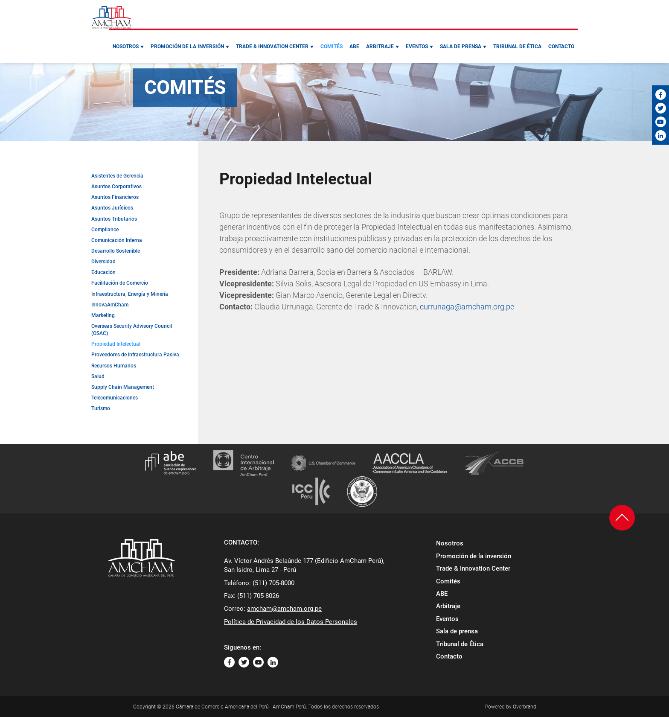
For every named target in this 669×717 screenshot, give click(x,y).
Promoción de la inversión (187, 47)
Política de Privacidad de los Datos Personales (290, 622)
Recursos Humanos (113, 366)
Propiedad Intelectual (115, 344)
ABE (354, 47)
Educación (103, 272)
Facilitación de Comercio (119, 283)
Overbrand (524, 707)
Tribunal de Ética (517, 47)
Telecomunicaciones (114, 398)
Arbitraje (380, 47)
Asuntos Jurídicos (112, 208)
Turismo (100, 408)
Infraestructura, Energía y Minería (129, 294)
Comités (331, 47)
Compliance (105, 230)
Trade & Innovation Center (272, 47)
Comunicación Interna (116, 240)
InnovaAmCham (109, 305)
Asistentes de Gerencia (117, 176)
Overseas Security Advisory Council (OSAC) (131, 329)
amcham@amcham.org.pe (284, 608)
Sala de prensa (460, 47)
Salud (98, 376)
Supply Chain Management (122, 387)
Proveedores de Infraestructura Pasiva (135, 355)
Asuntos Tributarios (114, 219)
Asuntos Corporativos (116, 186)
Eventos (417, 47)
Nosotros (126, 47)
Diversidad (103, 262)
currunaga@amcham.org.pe (467, 306)
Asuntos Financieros (115, 197)
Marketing (103, 315)
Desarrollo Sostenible (115, 251)
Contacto (561, 47)
